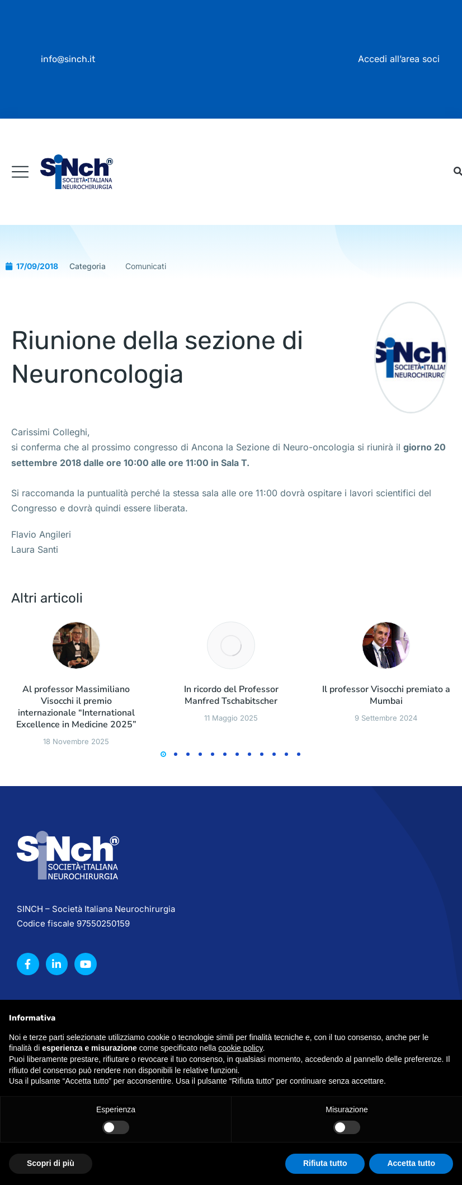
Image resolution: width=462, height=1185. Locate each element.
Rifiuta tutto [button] (325, 1163)
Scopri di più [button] (50, 1163)
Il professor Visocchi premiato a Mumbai (386, 826)
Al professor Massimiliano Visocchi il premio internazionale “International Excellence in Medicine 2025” (76, 838)
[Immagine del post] (76, 776)
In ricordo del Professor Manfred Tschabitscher (231, 826)
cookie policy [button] (240, 1047)
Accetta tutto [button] (411, 1163)
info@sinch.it (68, 59)
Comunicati (145, 396)
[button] (163, 885)
